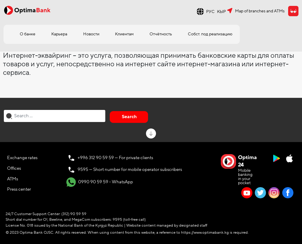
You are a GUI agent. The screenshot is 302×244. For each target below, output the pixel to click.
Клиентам (124, 34)
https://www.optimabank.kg (205, 232)
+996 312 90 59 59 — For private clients (115, 158)
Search (129, 116)
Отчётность (161, 34)
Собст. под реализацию (210, 34)
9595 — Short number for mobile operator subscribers (130, 169)
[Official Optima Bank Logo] (27, 10)
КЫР (221, 11)
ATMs (12, 179)
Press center (19, 189)
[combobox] (55, 116)
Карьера (59, 34)
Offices (14, 168)
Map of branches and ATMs (260, 11)
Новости (91, 34)
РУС (210, 11)
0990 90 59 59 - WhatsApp (99, 182)
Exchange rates (22, 158)
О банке (27, 34)
